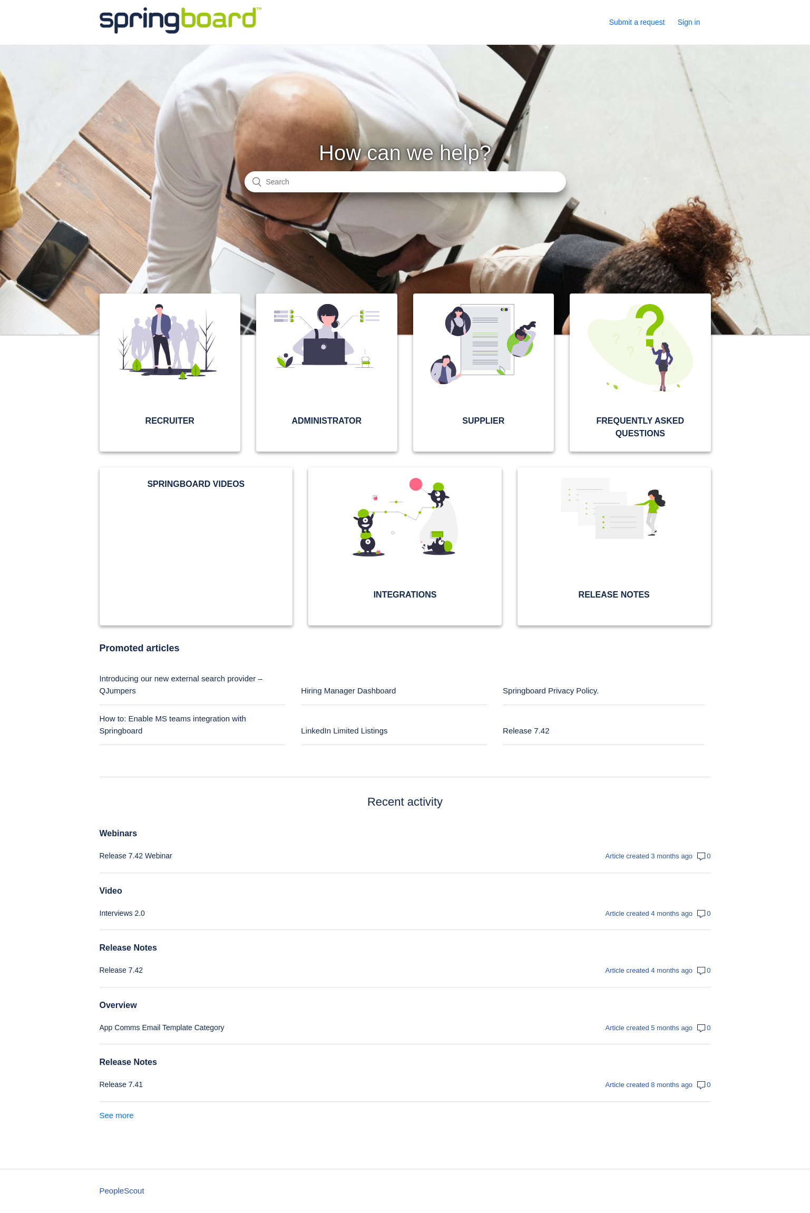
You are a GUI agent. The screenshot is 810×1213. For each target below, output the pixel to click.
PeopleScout (122, 1190)
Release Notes (128, 947)
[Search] (405, 181)
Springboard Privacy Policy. (551, 690)
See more (117, 1115)
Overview (118, 1005)
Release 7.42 (526, 730)
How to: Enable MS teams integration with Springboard (173, 724)
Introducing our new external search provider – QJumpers (181, 684)
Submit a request (637, 22)
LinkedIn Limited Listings (344, 730)
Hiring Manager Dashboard (348, 690)
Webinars (119, 833)
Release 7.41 (121, 1084)
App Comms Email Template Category (162, 1027)
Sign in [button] (689, 22)
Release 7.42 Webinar (136, 856)
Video (111, 890)
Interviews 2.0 (122, 913)
